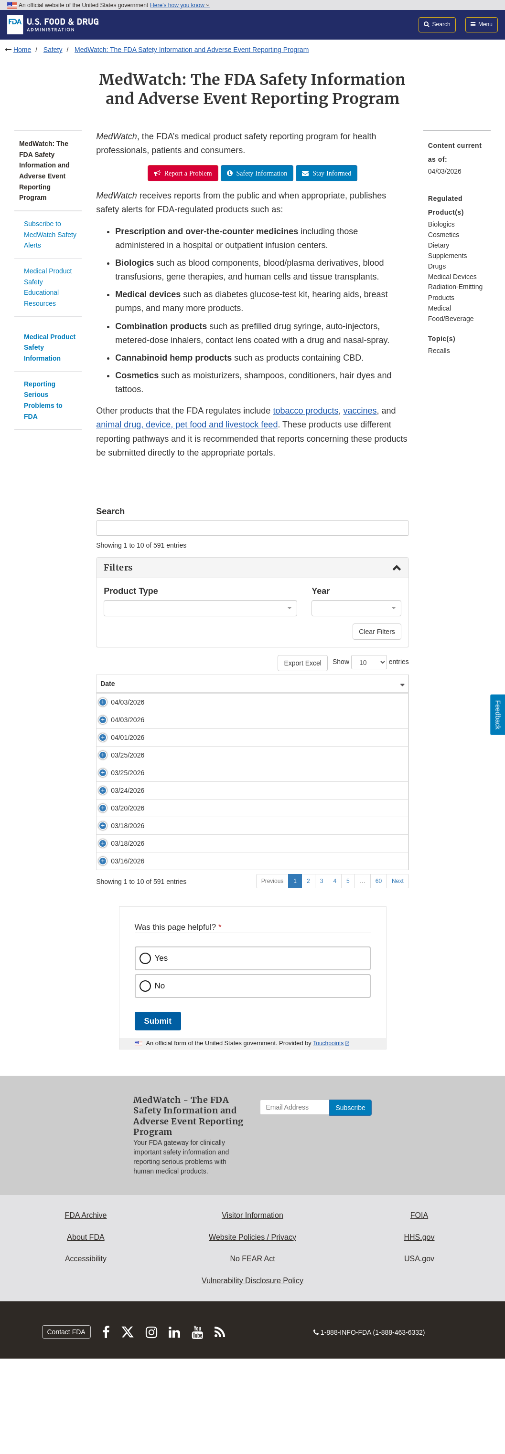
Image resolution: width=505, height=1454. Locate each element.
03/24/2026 (117, 838)
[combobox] (200, 608)
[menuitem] (457, 281)
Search (110, 511)
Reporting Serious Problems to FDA (43, 400)
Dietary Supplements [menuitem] (447, 250)
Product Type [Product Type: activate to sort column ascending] (362, 683)
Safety (53, 49)
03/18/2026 (117, 911)
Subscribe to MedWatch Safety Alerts (50, 234)
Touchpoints (328, 1138)
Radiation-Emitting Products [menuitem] (455, 292)
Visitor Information (252, 1311)
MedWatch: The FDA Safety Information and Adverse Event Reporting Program (192, 49)
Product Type (131, 591)
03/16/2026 (117, 947)
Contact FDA (66, 1427)
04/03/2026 (117, 702)
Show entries (371, 662)
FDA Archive (85, 1311)
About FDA (85, 1333)
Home (22, 49)
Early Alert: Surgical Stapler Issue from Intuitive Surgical (224, 929)
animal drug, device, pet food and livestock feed (187, 424)
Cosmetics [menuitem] (443, 235)
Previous (272, 976)
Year (321, 591)
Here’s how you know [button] (180, 5)
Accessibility (86, 1354)
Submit (158, 1116)
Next (398, 976)
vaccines (359, 410)
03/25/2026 (117, 793)
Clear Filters (377, 631)
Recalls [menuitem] (439, 350)
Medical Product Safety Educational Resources (48, 287)
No (160, 1081)
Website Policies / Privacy (252, 1333)
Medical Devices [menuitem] (452, 276)
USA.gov (419, 1354)
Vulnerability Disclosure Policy (252, 1376)
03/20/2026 (117, 884)
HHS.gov (419, 1333)
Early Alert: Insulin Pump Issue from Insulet (205, 911)
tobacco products (305, 410)
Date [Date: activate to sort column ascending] (107, 683)
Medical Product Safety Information (49, 347)
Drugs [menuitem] (437, 266)
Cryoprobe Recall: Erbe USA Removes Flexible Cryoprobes (230, 793)
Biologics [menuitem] (441, 224)
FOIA (419, 1311)
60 (379, 976)
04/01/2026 (117, 756)
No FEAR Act (252, 1354)
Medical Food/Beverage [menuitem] (451, 313)
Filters (118, 567)
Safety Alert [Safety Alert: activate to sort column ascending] (160, 683)
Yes (161, 1053)
